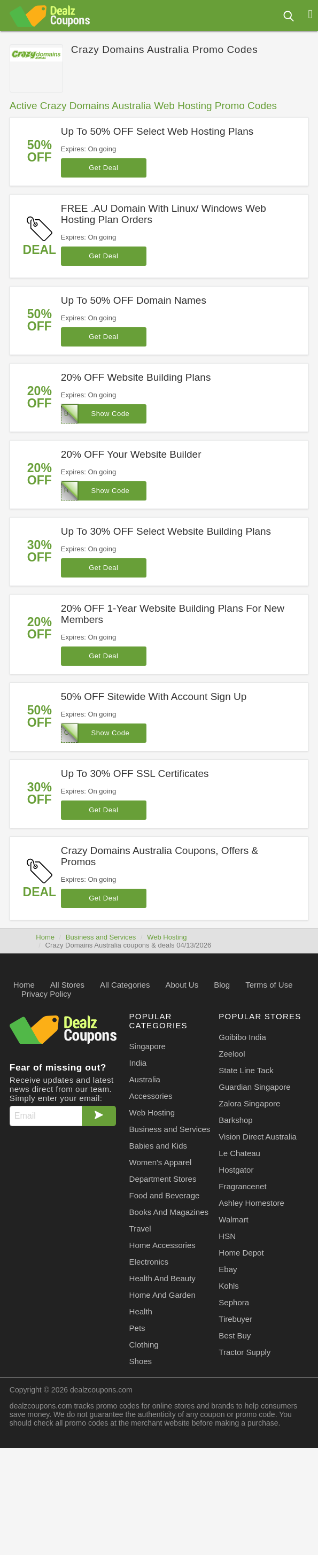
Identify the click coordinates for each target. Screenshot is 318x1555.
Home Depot (241, 1252)
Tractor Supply (244, 1352)
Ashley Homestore (251, 1202)
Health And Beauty (162, 1278)
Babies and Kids (158, 1145)
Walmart (233, 1219)
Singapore (147, 1046)
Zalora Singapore (249, 1103)
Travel (140, 1228)
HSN (227, 1236)
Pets (137, 1328)
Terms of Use (268, 984)
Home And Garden (162, 1294)
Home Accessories (162, 1245)
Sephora (234, 1302)
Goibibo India (242, 1037)
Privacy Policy (46, 993)
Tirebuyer (235, 1318)
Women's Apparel (160, 1162)
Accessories (151, 1095)
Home (45, 937)
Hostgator (236, 1169)
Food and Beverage (164, 1195)
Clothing (144, 1344)
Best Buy (235, 1335)
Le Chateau (239, 1153)
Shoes (140, 1361)
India (138, 1062)
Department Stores (163, 1178)
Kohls (229, 1285)
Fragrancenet (242, 1186)
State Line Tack (246, 1070)
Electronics (148, 1261)
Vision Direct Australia (258, 1136)
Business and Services (101, 937)
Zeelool (232, 1053)
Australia (144, 1079)
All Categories (125, 984)
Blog (222, 984)
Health (140, 1311)
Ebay (228, 1269)
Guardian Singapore (254, 1086)
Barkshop (235, 1120)
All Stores (67, 984)
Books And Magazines (168, 1212)
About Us (181, 984)
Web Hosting (167, 937)
